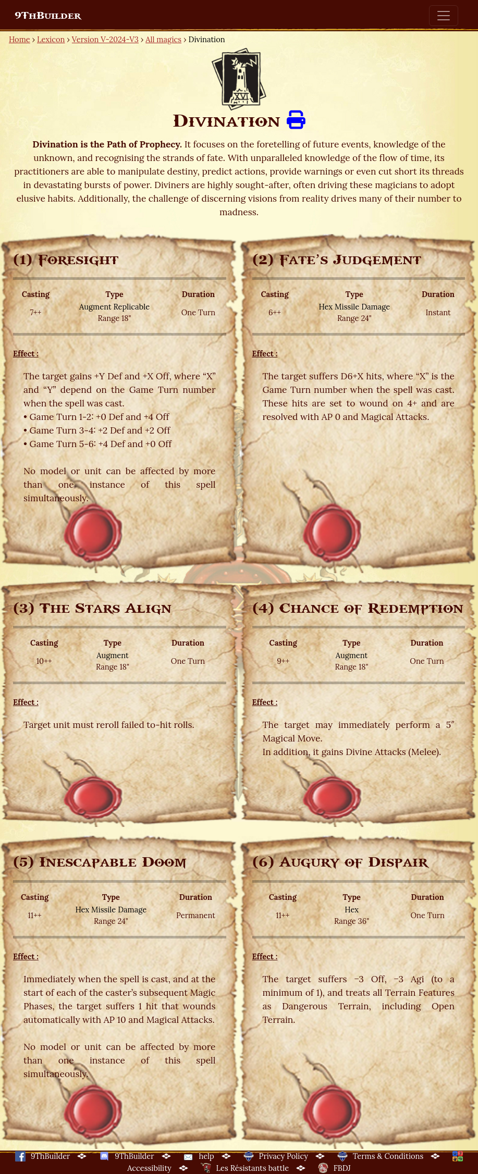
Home (19, 39)
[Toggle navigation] (443, 15)
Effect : (26, 354)
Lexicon (51, 39)
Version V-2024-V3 (105, 39)
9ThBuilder (48, 15)
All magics (163, 39)
